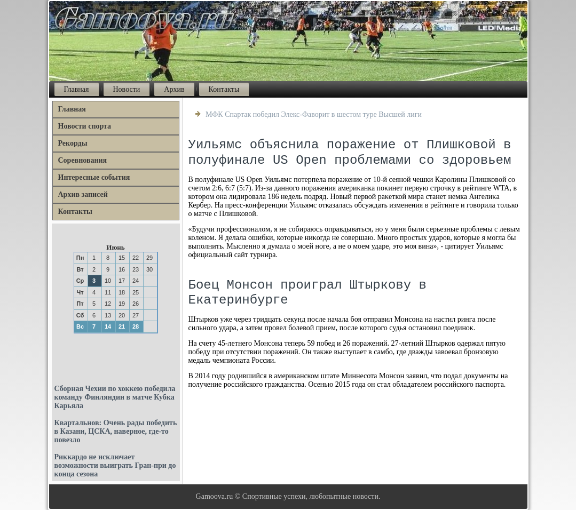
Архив (174, 89)
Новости (126, 89)
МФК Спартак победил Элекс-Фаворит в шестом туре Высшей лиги (314, 114)
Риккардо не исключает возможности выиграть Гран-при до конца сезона (115, 465)
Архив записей (83, 194)
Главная (76, 89)
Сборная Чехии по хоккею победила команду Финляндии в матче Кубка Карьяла (115, 397)
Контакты (224, 89)
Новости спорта (85, 126)
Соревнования (82, 160)
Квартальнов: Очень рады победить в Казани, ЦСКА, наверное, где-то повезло (115, 431)
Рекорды (73, 143)
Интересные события (94, 177)
